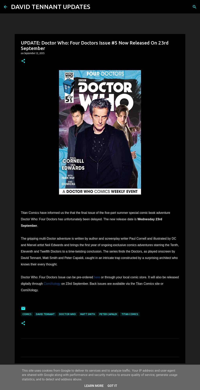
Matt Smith (87, 314)
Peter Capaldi (108, 314)
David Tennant (45, 314)
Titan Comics (129, 314)
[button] (23, 61)
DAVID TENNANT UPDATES (50, 6)
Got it (112, 386)
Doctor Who (67, 314)
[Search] (95, 7)
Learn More (94, 386)
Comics (26, 314)
